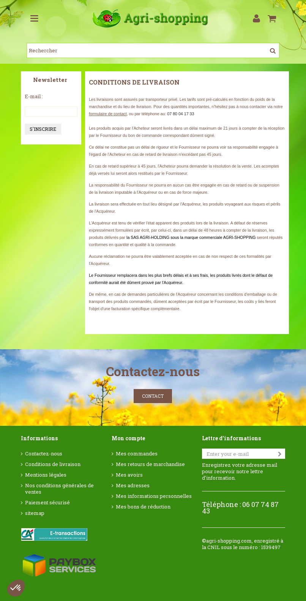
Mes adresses (133, 485)
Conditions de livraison (52, 464)
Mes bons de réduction (143, 507)
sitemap (34, 513)
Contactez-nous (43, 453)
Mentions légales (45, 475)
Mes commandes (137, 453)
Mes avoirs (129, 475)
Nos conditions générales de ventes (59, 488)
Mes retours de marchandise (150, 464)
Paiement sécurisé (47, 502)
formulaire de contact (108, 113)
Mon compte (128, 438)
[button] (16, 588)
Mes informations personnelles (154, 496)
